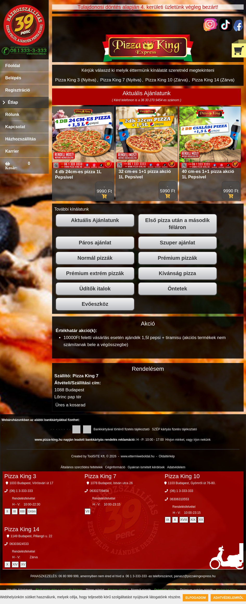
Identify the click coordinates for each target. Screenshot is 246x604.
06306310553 (179, 499)
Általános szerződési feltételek (82, 467)
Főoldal (12, 65)
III (14, 511)
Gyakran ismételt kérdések (146, 467)
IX (167, 520)
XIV (15, 564)
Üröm (32, 511)
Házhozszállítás (20, 139)
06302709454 (99, 491)
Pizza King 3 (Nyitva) (75, 79)
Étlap (13, 102)
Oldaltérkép (167, 456)
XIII (22, 511)
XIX (193, 520)
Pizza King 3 (20, 476)
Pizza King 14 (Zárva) (213, 79)
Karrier (12, 151)
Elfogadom (195, 598)
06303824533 (19, 544)
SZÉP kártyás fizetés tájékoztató (174, 429)
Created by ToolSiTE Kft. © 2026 (93, 456)
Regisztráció (17, 90)
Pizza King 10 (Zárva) (166, 79)
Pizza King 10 (182, 476)
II (7, 511)
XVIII (183, 520)
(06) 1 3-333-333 (21, 491)
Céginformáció (115, 467)
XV (23, 564)
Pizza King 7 (100, 476)
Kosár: (11, 168)
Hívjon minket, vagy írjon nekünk (187, 439)
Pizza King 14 (22, 529)
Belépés (13, 78)
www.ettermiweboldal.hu (137, 456)
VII (88, 511)
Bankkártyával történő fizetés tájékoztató (121, 429)
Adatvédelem (176, 467)
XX (201, 520)
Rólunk (12, 114)
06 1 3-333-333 (136, 576)
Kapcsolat (15, 127)
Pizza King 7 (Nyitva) (120, 79)
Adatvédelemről (228, 598)
